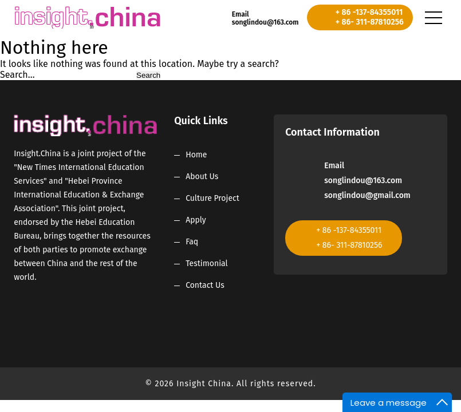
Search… (17, 74)
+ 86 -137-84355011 (369, 12)
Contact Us (205, 285)
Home (196, 155)
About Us (202, 176)
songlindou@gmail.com (367, 195)
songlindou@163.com (265, 22)
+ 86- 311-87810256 (370, 22)
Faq (192, 242)
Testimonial (207, 263)
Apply (196, 220)
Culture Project (212, 198)
